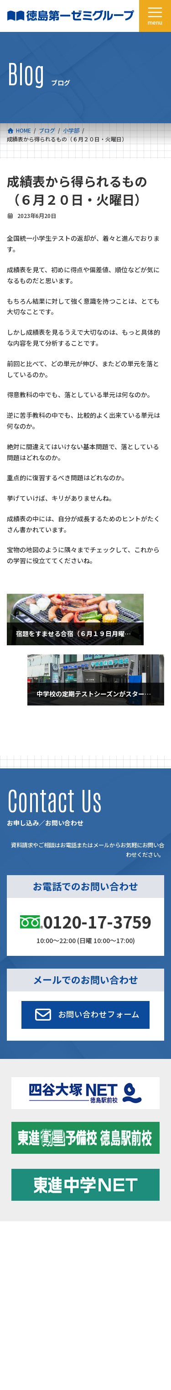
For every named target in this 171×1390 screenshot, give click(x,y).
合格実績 (18, 1266)
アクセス (96, 1287)
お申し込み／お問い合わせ (118, 1308)
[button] (85, 1014)
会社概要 (18, 1287)
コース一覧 (20, 1245)
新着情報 (97, 1245)
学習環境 (97, 1266)
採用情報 (18, 1308)
